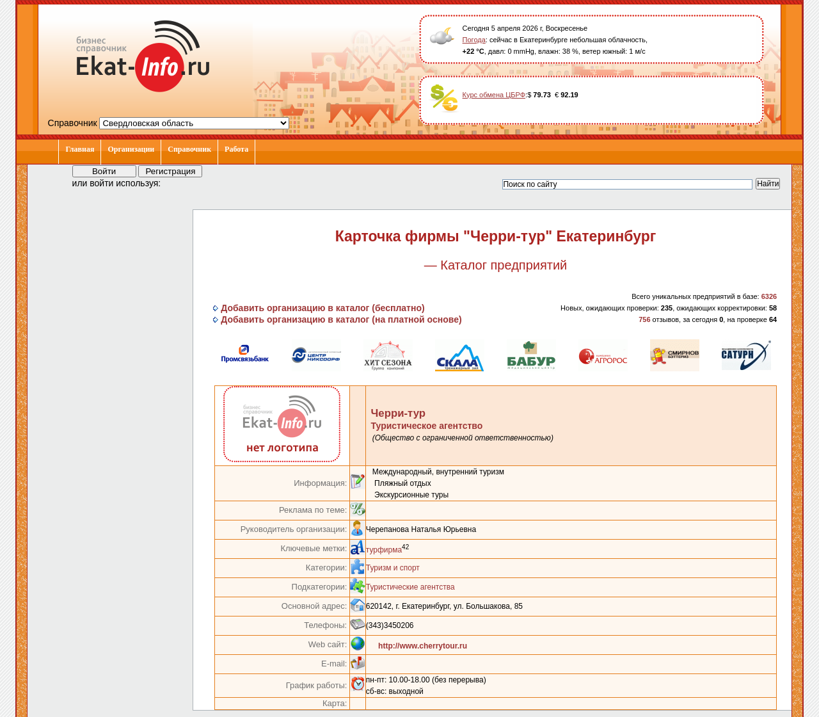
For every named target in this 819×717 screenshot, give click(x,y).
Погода (474, 40)
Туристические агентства (410, 587)
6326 (769, 296)
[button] (182, 182)
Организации (130, 149)
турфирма (384, 549)
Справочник (189, 149)
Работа (236, 149)
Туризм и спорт (393, 567)
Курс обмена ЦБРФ (494, 95)
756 (644, 319)
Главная (79, 149)
